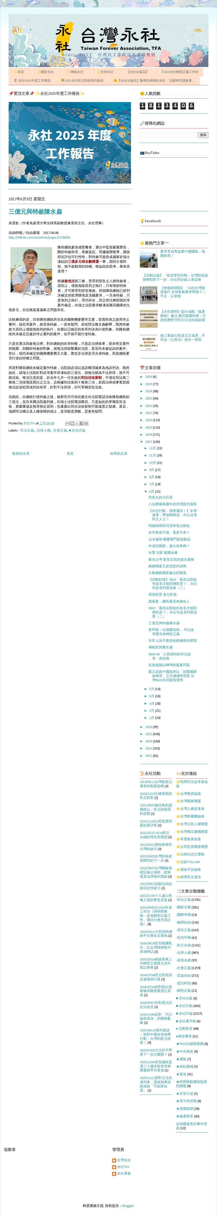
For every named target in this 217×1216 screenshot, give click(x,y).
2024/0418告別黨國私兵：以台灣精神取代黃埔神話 (156, 948)
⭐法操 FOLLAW (188, 862)
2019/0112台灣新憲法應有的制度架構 (156, 784)
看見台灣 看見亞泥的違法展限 (171, 560)
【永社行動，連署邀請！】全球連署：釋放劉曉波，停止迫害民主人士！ (172, 515)
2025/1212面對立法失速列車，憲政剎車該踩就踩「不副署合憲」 (156, 1084)
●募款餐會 (184, 1036)
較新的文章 (21, 454)
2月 (152, 711)
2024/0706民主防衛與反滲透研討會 (156, 977)
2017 (149, 442)
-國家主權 (183, 907)
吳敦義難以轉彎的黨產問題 (169, 665)
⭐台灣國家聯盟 (188, 801)
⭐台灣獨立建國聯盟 (192, 832)
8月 (152, 477)
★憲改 (181, 1074)
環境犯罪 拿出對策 (162, 595)
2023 (149, 398)
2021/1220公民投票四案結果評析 (156, 824)
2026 (149, 377)
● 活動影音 (184, 1029)
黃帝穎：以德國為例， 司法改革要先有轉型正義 (171, 632)
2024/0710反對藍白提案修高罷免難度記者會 (156, 991)
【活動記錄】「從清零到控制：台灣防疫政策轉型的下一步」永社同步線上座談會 (175, 278)
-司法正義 (26, 431)
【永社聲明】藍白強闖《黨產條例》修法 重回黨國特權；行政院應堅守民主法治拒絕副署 (183, 316)
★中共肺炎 (184, 1052)
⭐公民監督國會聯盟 (192, 847)
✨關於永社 (47, 72)
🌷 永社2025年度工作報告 (32, 80)
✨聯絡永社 (77, 72)
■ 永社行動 (184, 1006)
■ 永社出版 (184, 998)
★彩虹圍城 (184, 1067)
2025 (149, 384)
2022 (149, 406)
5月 (152, 689)
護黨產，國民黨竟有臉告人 (169, 602)
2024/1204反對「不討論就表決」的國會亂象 (156, 1019)
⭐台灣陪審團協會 (190, 816)
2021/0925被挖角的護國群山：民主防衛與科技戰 (156, 810)
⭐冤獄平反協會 (188, 870)
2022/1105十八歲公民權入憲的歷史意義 (156, 898)
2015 (149, 734)
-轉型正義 (183, 991)
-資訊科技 (183, 983)
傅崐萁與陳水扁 (160, 647)
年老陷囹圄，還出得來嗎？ (169, 546)
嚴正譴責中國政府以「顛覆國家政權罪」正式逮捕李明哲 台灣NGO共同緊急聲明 (172, 676)
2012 (149, 756)
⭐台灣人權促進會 (190, 809)
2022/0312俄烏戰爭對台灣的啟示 (156, 847)
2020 (149, 420)
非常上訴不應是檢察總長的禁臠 (172, 641)
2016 (149, 727)
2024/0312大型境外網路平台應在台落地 (156, 934)
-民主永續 (183, 945)
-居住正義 (183, 930)
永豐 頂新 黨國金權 (163, 553)
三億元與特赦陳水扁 (164, 623)
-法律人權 (43, 431)
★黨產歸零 (184, 1116)
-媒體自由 (183, 922)
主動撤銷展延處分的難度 (167, 573)
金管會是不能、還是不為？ (169, 533)
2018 (149, 435)
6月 (152, 492)
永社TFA (123, 1167)
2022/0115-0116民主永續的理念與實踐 (155, 835)
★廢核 (181, 1059)
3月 (152, 704)
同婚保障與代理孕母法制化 (169, 526)
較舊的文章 (118, 454)
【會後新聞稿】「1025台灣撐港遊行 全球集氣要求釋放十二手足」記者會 (183, 292)
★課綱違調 (184, 1109)
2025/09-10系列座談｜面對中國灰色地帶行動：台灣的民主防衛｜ (155, 1037)
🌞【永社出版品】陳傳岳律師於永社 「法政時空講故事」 (154, 80)
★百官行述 (184, 1094)
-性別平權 (183, 938)
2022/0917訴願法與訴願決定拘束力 (156, 886)
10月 (153, 463)
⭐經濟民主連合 (188, 877)
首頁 (70, 454)
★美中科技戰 (186, 1101)
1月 (152, 718)
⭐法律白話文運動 (190, 854)
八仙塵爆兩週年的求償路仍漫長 (172, 504)
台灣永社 (124, 1160)
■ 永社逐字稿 (186, 1021)
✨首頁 (20, 72)
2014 (149, 741)
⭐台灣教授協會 (188, 794)
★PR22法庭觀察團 (190, 1044)
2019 (149, 428)
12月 (153, 448)
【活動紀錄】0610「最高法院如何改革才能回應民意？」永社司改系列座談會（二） (172, 584)
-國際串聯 (183, 915)
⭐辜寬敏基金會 (188, 839)
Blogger (128, 1206)
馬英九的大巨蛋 (160, 498)
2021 (149, 413)
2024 (149, 391)
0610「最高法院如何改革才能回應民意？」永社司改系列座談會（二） (172, 613)
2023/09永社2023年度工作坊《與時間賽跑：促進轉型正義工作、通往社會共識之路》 (156, 916)
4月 (152, 696)
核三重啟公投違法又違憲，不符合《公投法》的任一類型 (182, 338)
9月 (152, 470)
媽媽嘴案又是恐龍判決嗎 (167, 566)
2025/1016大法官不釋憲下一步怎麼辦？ (156, 1053)
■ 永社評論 (77, 431)
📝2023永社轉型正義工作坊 (179, 72)
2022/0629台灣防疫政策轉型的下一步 (156, 859)
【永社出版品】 (138, 72)
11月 (153, 455)
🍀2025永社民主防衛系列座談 (82, 80)
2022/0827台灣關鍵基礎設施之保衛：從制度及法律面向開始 (156, 873)
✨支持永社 (107, 72)
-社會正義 (59, 431)
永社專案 (124, 1174)
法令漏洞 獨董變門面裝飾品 (169, 539)
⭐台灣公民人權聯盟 (192, 824)
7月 (152, 484)
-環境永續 (183, 960)
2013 (149, 748)
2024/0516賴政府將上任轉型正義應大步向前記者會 (156, 964)
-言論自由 (183, 976)
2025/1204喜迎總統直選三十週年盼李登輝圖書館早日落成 (156, 1066)
